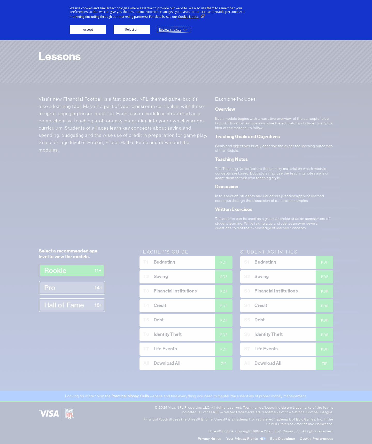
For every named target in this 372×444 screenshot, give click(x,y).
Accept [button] (88, 29)
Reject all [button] (131, 29)
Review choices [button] (170, 29)
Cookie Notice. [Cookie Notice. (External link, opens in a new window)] (188, 16)
